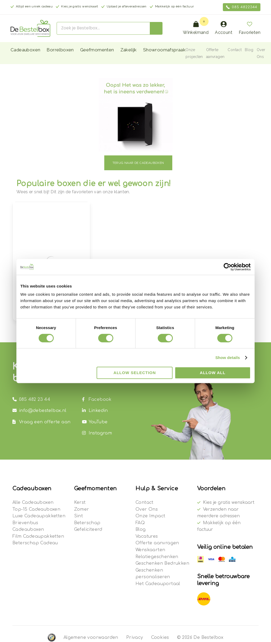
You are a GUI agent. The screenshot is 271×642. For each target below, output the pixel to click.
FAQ (140, 522)
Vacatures (147, 536)
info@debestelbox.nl (39, 410)
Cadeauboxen (25, 49)
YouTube (95, 422)
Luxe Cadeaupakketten (38, 516)
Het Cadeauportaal (158, 583)
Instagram (97, 433)
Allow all (212, 372)
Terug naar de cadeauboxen (138, 163)
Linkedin (95, 410)
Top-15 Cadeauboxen (36, 509)
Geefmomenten (97, 49)
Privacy (134, 637)
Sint (78, 516)
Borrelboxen (60, 49)
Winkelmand (196, 28)
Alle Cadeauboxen (32, 502)
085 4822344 (241, 7)
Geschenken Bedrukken (162, 563)
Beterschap (87, 522)
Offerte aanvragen (157, 543)
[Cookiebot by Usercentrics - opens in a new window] (227, 267)
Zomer (81, 509)
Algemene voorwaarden (91, 637)
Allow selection (135, 372)
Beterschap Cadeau (35, 543)
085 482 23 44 (31, 399)
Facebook (97, 399)
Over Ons (147, 509)
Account (223, 28)
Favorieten (249, 28)
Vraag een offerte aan (41, 422)
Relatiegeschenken (157, 556)
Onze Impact (150, 516)
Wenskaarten (150, 549)
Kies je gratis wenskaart (228, 502)
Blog (249, 50)
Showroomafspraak (164, 49)
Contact (235, 50)
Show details (227, 357)
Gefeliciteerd (88, 529)
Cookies (160, 637)
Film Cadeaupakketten (38, 536)
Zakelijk (128, 49)
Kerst (80, 502)
